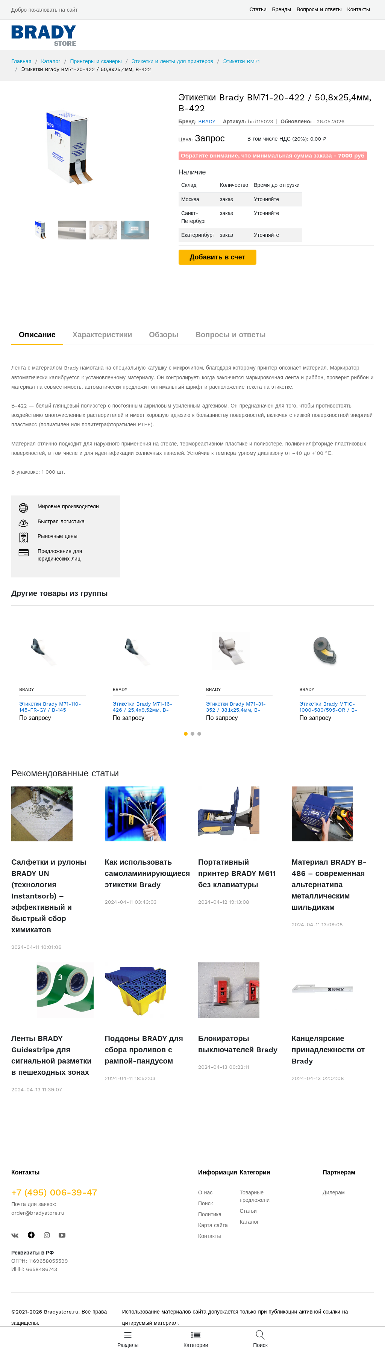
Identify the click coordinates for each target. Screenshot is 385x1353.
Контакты (358, 9)
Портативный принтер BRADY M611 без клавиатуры (237, 873)
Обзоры (164, 334)
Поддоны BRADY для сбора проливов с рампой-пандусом (144, 1049)
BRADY (26, 689)
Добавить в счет (218, 257)
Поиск (205, 1203)
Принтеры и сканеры (95, 61)
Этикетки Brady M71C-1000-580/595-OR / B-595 (329, 707)
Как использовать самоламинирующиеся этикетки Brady (146, 873)
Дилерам (333, 1192)
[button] (186, 734)
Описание (37, 334)
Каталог (50, 61)
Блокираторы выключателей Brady (237, 1044)
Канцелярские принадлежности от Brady (328, 1049)
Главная (21, 61)
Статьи (257, 9)
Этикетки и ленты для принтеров (172, 61)
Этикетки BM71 (241, 61)
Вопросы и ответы (319, 9)
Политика (209, 1214)
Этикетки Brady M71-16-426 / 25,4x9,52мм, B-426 (143, 707)
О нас (205, 1192)
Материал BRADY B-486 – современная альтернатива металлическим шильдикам (329, 885)
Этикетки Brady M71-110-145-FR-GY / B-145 (50, 707)
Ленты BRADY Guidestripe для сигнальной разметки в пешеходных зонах (51, 1055)
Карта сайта (213, 1225)
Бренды (281, 9)
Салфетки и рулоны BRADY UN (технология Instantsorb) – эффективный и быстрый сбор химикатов (48, 896)
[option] (89, 148)
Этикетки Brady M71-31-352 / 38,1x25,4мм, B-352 (236, 707)
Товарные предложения (255, 1196)
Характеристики (102, 334)
